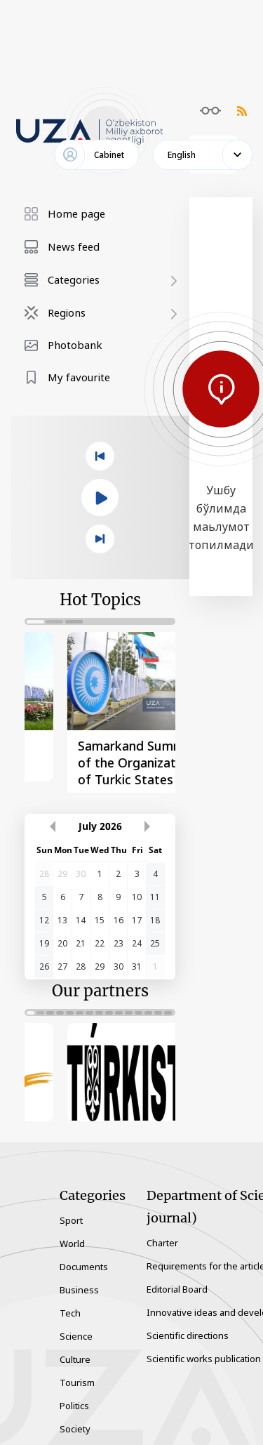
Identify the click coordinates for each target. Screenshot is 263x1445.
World (72, 1232)
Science (76, 1325)
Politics (74, 1394)
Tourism (77, 1371)
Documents (84, 1255)
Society (75, 1417)
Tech (70, 1301)
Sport (71, 1209)
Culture (75, 1348)
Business (79, 1278)
